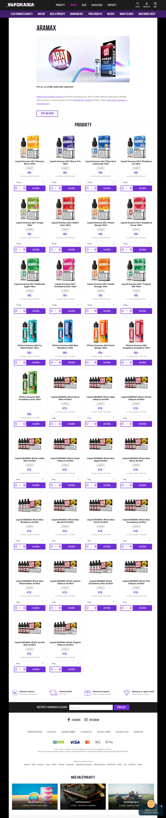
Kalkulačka (51, 724)
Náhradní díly (76, 14)
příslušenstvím (43, 103)
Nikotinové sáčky (147, 14)
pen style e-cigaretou (116, 100)
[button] (132, 5)
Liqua (48, 756)
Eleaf (34, 756)
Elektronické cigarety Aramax (49, 96)
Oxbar (139, 756)
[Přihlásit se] (143, 5)
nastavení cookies (55, 812)
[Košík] (154, 5)
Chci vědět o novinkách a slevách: (52, 699)
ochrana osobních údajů (37, 812)
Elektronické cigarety (22, 14)
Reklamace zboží (122, 724)
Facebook (74, 712)
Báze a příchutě (57, 14)
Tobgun (61, 756)
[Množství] (20, 187)
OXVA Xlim (111, 756)
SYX (125, 756)
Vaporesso (70, 756)
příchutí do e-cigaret (83, 100)
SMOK (54, 756)
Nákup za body (126, 14)
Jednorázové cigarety (84, 756)
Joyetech (40, 756)
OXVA (120, 756)
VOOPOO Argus (100, 756)
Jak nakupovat (86, 724)
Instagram (91, 712)
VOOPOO (132, 756)
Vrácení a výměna (104, 724)
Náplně (41, 14)
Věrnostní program (34, 724)
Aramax (27, 756)
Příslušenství (95, 14)
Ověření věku (138, 724)
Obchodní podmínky (68, 724)
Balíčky (111, 14)
